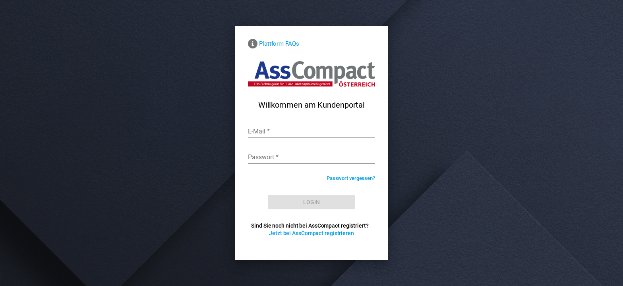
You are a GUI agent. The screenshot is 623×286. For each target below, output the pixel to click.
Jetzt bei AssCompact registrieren (311, 233)
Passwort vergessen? (351, 178)
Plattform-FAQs (279, 43)
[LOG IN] (311, 202)
